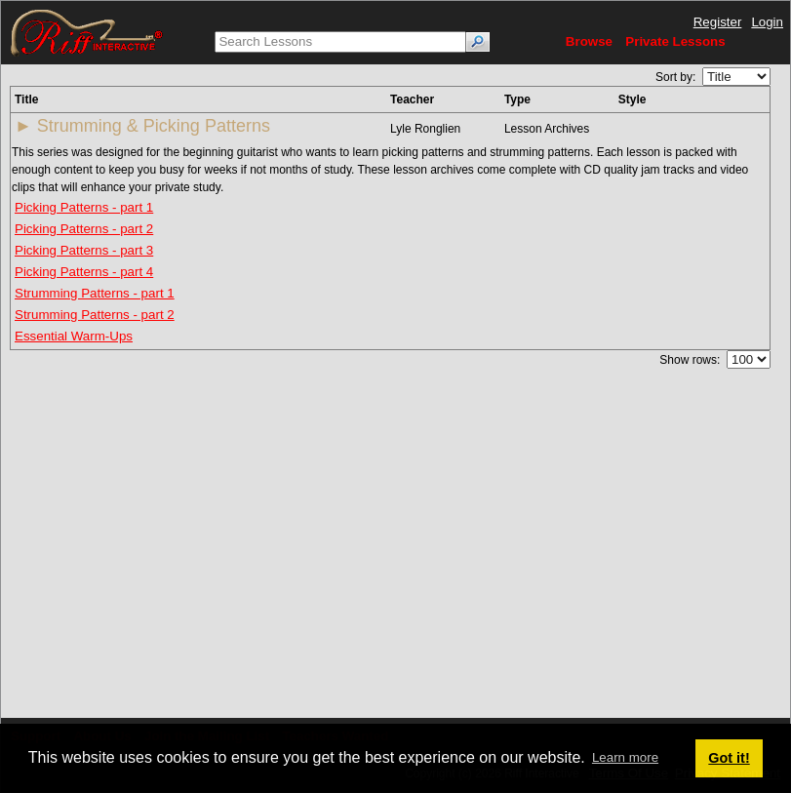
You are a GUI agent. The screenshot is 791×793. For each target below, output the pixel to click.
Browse (589, 41)
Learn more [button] (625, 757)
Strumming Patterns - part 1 (95, 293)
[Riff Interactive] (87, 31)
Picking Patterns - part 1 (84, 207)
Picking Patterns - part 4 (84, 271)
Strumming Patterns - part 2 (95, 314)
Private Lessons (675, 41)
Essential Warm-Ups (74, 336)
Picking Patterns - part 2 (84, 228)
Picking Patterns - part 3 (84, 250)
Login (767, 22)
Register (717, 22)
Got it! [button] (728, 758)
